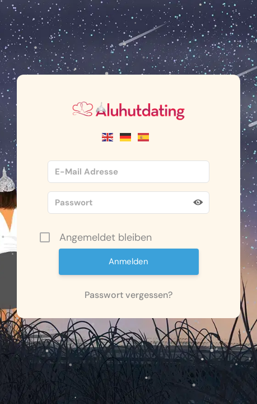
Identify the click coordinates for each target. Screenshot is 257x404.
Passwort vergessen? (128, 295)
